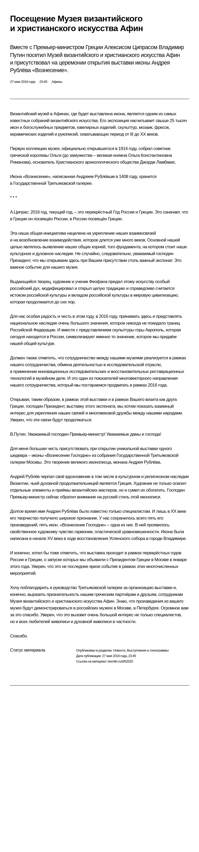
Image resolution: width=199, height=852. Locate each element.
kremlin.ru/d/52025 (120, 661)
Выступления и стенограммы (147, 650)
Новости (119, 650)
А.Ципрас (19, 212)
